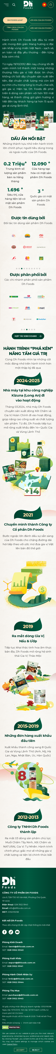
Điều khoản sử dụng (11, 1023)
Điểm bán (50, 4)
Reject (36, 1050)
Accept (20, 1050)
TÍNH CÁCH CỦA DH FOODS (15, 28)
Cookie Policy (12, 1044)
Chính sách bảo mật (32, 1023)
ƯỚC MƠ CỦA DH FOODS (41, 28)
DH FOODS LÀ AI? (15, 20)
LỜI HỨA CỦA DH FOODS (41, 20)
